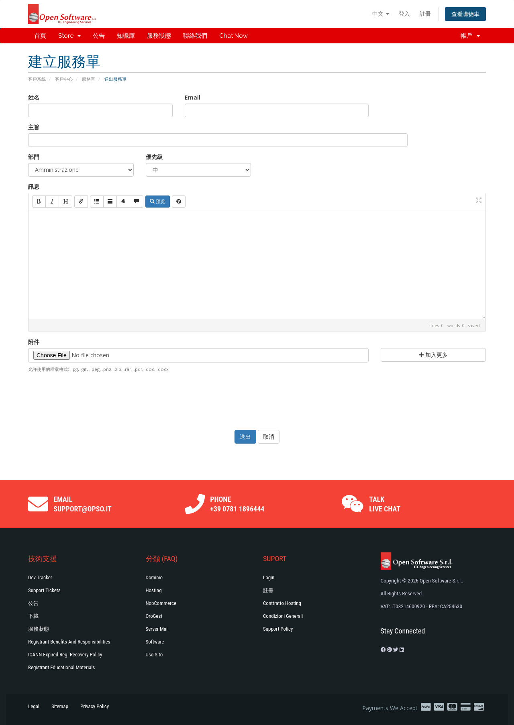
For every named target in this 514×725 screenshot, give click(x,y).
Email (192, 97)
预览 (157, 201)
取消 (268, 436)
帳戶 (470, 35)
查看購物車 (465, 14)
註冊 (425, 13)
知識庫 (126, 35)
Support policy (278, 629)
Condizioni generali (283, 616)
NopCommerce (161, 603)
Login (268, 577)
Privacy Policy (94, 706)
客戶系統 (37, 79)
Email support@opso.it (82, 504)
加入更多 (433, 354)
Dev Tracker (40, 577)
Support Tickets (44, 590)
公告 (99, 35)
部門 (33, 157)
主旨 (33, 127)
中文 (380, 13)
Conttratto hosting (282, 603)
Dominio (154, 577)
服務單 (88, 79)
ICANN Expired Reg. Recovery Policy (65, 655)
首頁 (40, 35)
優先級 (154, 157)
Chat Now (233, 35)
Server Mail (157, 629)
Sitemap (59, 706)
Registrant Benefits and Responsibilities (69, 642)
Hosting (154, 590)
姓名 (33, 97)
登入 (404, 13)
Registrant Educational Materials (61, 667)
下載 (33, 616)
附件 (33, 342)
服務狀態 (159, 35)
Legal (33, 706)
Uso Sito (154, 655)
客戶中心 (64, 79)
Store (69, 35)
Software (155, 642)
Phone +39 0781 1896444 (237, 504)
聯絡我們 (195, 35)
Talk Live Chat (384, 504)
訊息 (33, 186)
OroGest (154, 616)
